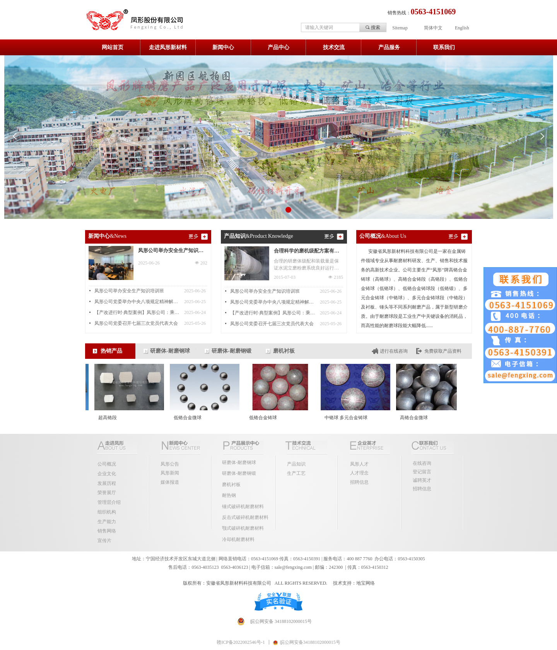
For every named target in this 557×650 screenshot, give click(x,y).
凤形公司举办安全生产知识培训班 (170, 251)
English (462, 28)
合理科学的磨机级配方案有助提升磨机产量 (306, 252)
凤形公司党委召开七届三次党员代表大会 (136, 323)
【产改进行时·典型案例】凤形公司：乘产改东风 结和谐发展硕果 (137, 312)
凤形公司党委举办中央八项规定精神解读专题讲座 (137, 301)
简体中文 (433, 28)
